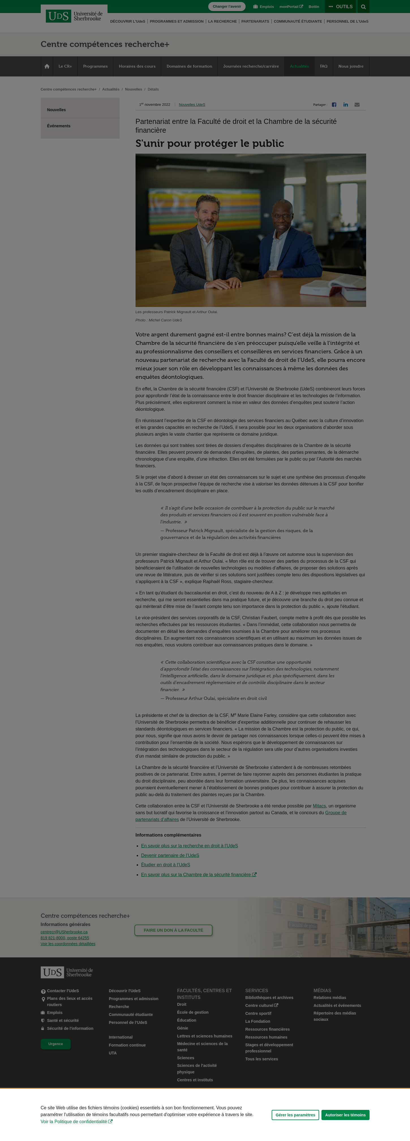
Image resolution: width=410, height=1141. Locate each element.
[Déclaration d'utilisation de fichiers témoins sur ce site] (205, 1115)
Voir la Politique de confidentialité (74, 1121)
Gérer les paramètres (295, 1115)
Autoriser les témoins (345, 1115)
